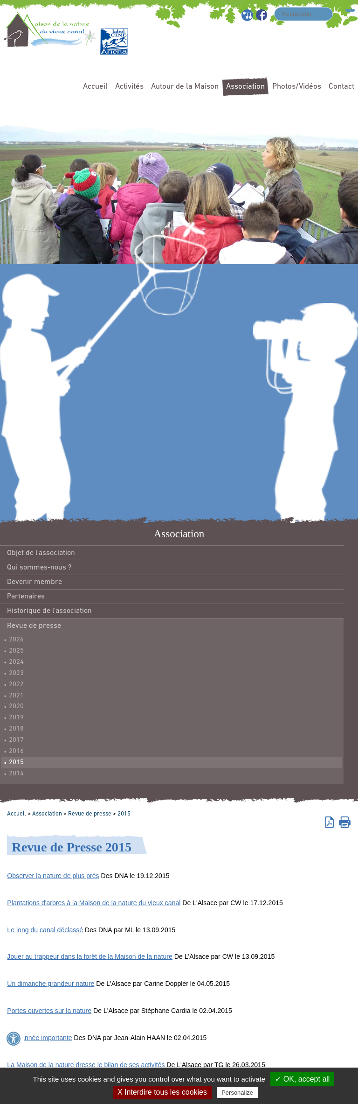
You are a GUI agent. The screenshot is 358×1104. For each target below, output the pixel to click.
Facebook (262, 15)
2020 (16, 706)
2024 (16, 662)
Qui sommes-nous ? (39, 567)
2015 (16, 762)
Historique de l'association (49, 611)
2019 (16, 717)
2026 (16, 639)
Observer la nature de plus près (53, 875)
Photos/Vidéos (296, 87)
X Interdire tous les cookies (162, 1092)
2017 (16, 740)
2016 (16, 751)
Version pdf (330, 822)
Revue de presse (34, 626)
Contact (341, 87)
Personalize (237, 1092)
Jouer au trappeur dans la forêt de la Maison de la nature (89, 956)
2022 (16, 684)
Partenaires (26, 596)
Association (245, 87)
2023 (16, 673)
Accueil (95, 87)
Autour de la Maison (185, 87)
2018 (16, 728)
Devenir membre (34, 582)
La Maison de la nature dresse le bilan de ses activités (86, 1065)
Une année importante (39, 1037)
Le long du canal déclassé (45, 930)
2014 (16, 773)
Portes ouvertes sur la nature (49, 1010)
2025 (16, 650)
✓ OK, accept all (302, 1079)
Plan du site (247, 15)
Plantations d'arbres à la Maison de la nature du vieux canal (93, 903)
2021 (16, 695)
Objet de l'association (41, 553)
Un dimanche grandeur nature (50, 983)
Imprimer (344, 822)
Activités (129, 87)
